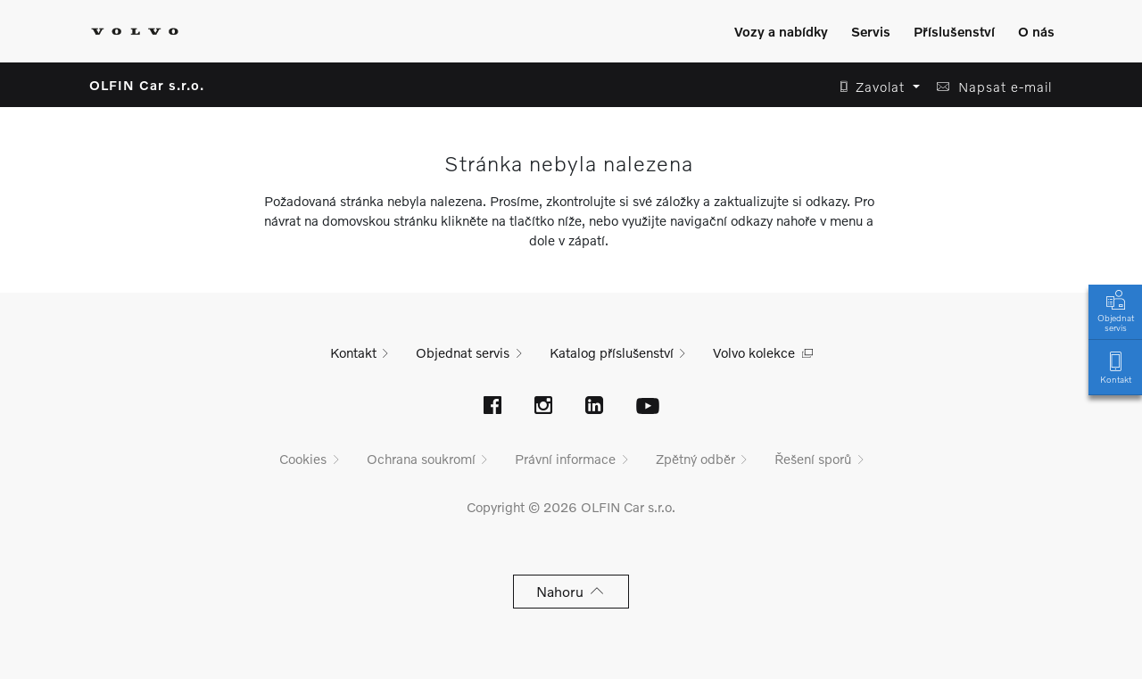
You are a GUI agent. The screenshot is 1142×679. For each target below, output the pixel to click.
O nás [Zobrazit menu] (1036, 31)
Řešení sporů (812, 459)
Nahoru (571, 591)
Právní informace (565, 459)
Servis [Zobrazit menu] (870, 31)
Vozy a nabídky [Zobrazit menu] (781, 31)
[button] (875, 87)
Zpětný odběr (695, 459)
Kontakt (1115, 366)
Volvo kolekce (754, 352)
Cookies (303, 459)
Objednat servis (1115, 309)
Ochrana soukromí (421, 459)
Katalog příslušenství (612, 352)
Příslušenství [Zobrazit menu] (954, 31)
